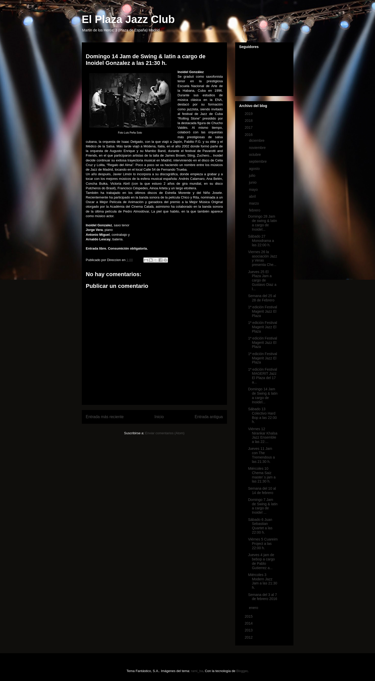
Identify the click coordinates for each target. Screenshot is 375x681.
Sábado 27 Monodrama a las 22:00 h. (261, 240)
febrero (255, 210)
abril (253, 196)
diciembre (257, 140)
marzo (254, 203)
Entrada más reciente (105, 417)
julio (252, 175)
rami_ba (197, 671)
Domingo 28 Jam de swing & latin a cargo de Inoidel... (262, 222)
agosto (255, 169)
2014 (249, 623)
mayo (254, 189)
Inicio (159, 417)
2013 (249, 630)
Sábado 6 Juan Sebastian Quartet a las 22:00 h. (260, 526)
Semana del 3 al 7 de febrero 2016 (262, 597)
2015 (249, 616)
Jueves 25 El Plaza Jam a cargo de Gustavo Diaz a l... (262, 280)
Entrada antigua (209, 417)
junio (253, 182)
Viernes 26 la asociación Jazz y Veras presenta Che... (262, 258)
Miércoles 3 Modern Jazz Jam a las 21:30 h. (262, 581)
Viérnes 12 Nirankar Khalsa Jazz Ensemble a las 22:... (262, 435)
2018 (249, 121)
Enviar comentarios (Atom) (165, 433)
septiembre (258, 161)
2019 (249, 114)
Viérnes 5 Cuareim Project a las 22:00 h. (263, 543)
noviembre (258, 148)
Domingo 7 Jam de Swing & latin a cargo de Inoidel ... (262, 506)
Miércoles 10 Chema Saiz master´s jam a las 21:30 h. (262, 474)
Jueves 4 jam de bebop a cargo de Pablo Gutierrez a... (261, 561)
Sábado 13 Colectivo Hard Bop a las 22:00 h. (262, 415)
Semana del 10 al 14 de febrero (262, 490)
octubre (255, 154)
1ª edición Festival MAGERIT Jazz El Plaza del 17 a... (262, 375)
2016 (249, 135)
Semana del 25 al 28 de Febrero (262, 298)
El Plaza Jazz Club (128, 19)
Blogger (241, 671)
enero (254, 608)
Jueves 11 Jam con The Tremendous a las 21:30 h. (261, 455)
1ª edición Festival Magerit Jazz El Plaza (262, 311)
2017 (249, 127)
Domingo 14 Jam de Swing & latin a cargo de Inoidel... (262, 395)
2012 (249, 637)
